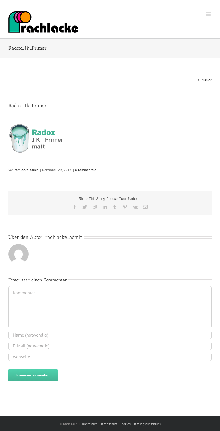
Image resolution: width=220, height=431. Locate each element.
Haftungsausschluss (147, 424)
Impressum (90, 424)
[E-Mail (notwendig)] (110, 346)
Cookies (125, 424)
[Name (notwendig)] (110, 335)
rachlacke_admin (27, 170)
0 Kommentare (85, 170)
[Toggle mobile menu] (209, 14)
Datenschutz (109, 424)
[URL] (110, 357)
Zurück (206, 80)
